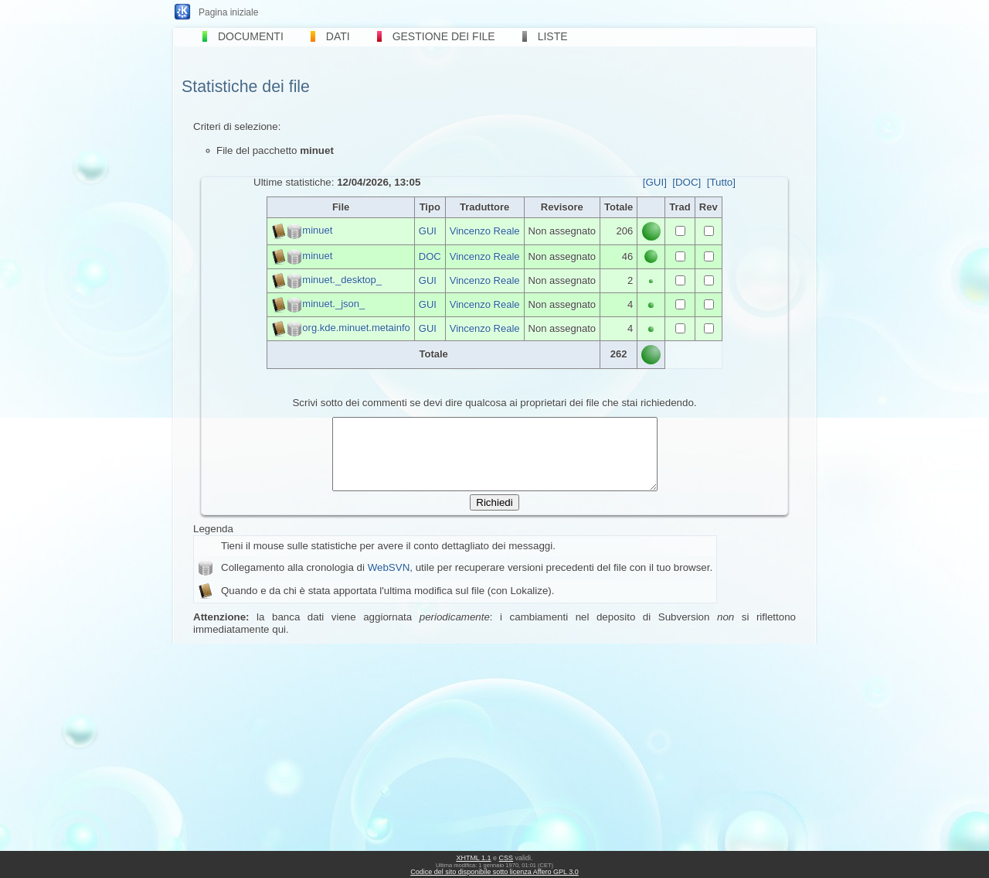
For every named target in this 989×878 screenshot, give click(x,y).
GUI (428, 231)
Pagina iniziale (228, 12)
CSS (506, 858)
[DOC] (686, 182)
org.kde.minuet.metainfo (356, 327)
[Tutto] (721, 182)
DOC (430, 256)
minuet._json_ (333, 303)
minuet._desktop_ (342, 279)
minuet (317, 230)
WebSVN (389, 581)
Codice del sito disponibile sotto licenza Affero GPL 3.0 (494, 872)
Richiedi (494, 516)
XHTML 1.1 (473, 858)
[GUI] (655, 182)
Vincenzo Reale (485, 231)
